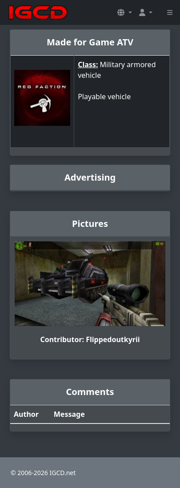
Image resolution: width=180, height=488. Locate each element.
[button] (124, 12)
